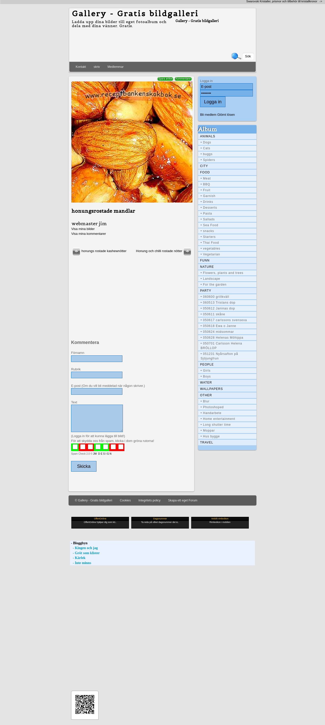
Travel (206, 442)
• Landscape (210, 279)
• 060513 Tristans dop (218, 302)
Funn (204, 260)
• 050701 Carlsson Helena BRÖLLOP (221, 346)
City (204, 166)
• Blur (205, 401)
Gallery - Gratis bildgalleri (135, 13)
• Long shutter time (216, 424)
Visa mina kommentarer (88, 234)
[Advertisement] (131, 291)
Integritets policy (149, 500)
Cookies (125, 500)
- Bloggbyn (78, 543)
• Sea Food (209, 225)
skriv (97, 67)
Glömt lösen (226, 115)
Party (205, 290)
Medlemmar (115, 67)
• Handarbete (211, 413)
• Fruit (205, 190)
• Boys (206, 376)
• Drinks (207, 202)
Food (205, 172)
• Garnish (208, 196)
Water (206, 382)
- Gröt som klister (85, 553)
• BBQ (205, 184)
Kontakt (81, 67)
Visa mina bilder (83, 229)
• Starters (208, 237)
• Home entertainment (218, 419)
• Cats (205, 148)
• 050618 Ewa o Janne (218, 326)
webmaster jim (89, 223)
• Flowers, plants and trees (222, 273)
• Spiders (208, 160)
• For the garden (213, 284)
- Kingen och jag (84, 548)
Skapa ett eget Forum (182, 500)
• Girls (205, 370)
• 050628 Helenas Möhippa (222, 337)
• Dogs (206, 142)
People (207, 364)
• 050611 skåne (213, 314)
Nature (207, 267)
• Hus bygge (210, 436)
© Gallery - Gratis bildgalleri (93, 500)
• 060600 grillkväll (215, 297)
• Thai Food (210, 242)
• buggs (207, 154)
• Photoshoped (212, 407)
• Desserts (209, 207)
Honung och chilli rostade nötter (164, 251)
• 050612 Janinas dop (218, 308)
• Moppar (208, 430)
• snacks (207, 231)
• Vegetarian (210, 254)
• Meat (206, 178)
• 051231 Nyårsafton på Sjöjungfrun (219, 356)
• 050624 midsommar (217, 332)
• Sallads (208, 219)
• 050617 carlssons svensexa (224, 320)
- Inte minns (80, 563)
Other (206, 395)
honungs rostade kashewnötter (98, 251)
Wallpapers (211, 389)
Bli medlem (208, 115)
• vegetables (210, 248)
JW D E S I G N (102, 453)
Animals (207, 136)
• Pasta (206, 213)
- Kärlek (78, 558)
